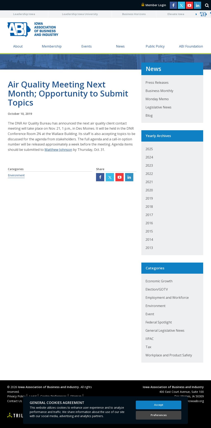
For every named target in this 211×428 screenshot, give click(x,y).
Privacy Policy (16, 396)
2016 (149, 223)
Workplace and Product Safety (168, 355)
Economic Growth (158, 281)
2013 (149, 247)
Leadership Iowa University (80, 14)
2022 (149, 173)
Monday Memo (157, 99)
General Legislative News (164, 330)
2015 (149, 231)
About (18, 46)
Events (86, 46)
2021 (149, 182)
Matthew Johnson (58, 149)
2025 (149, 149)
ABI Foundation (191, 46)
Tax (148, 347)
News (120, 46)
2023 (149, 165)
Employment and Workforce (167, 297)
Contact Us (14, 401)
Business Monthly (159, 90)
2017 (149, 215)
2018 (149, 206)
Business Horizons (134, 14)
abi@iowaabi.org (193, 401)
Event (149, 314)
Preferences (159, 415)
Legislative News (158, 107)
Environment (16, 175)
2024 (149, 157)
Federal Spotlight (158, 322)
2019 (149, 198)
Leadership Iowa (24, 14)
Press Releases (157, 82)
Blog (149, 115)
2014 (149, 239)
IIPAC (149, 338)
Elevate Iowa (176, 14)
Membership (52, 46)
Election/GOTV (156, 289)
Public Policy (155, 46)
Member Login (154, 5)
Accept (158, 405)
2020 (149, 190)
